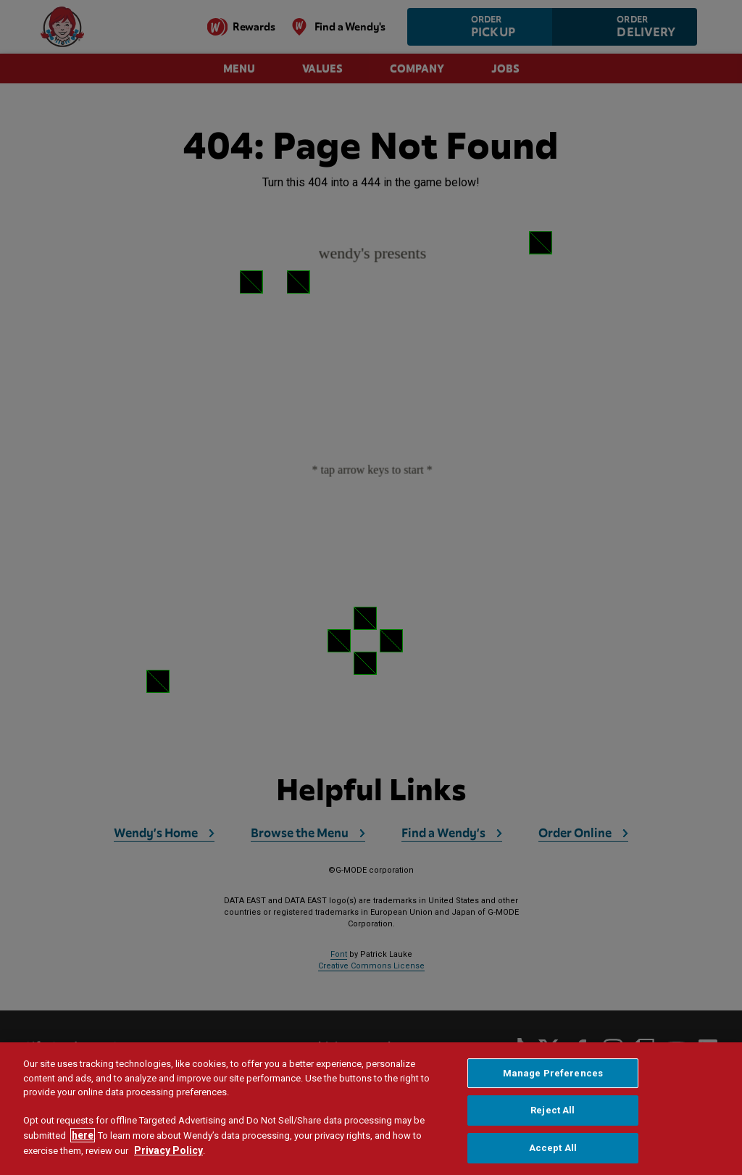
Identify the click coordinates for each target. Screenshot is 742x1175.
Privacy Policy (168, 1150)
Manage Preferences (553, 1073)
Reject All (552, 1110)
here (82, 1135)
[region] (371, 1108)
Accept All (553, 1147)
